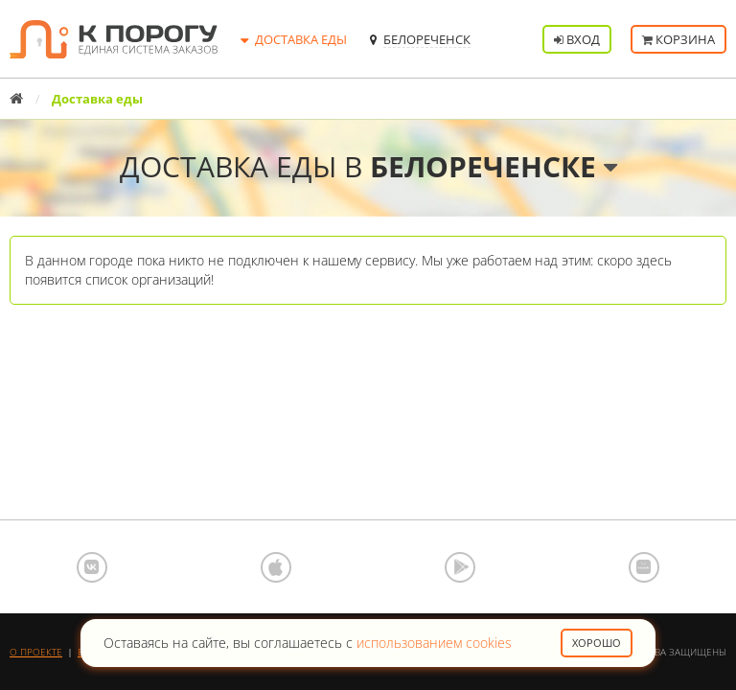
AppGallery (644, 567)
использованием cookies (434, 642)
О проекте (36, 651)
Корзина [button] (678, 39)
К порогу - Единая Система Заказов (114, 39)
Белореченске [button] (493, 166)
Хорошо (596, 642)
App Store (276, 567)
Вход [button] (577, 39)
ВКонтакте (92, 567)
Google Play (460, 567)
